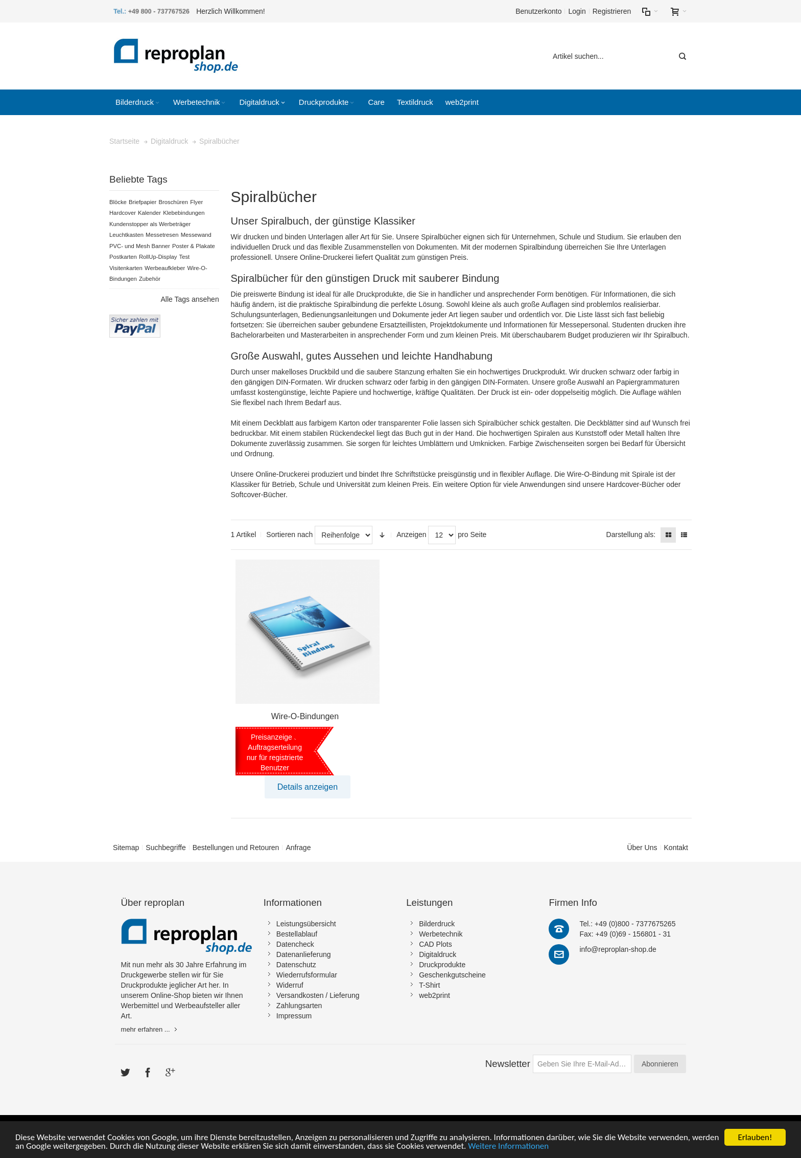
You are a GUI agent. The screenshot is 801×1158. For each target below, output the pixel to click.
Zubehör (149, 279)
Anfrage (298, 847)
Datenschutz (296, 965)
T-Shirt (429, 985)
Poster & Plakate (193, 246)
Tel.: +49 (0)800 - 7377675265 (627, 924)
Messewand (196, 235)
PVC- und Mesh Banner (139, 246)
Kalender (149, 213)
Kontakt (676, 847)
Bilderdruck (437, 924)
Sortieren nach (289, 534)
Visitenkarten (126, 268)
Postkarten (123, 257)
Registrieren (612, 11)
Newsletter (507, 1063)
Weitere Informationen (508, 1146)
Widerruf (289, 985)
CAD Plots (435, 944)
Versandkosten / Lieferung (318, 995)
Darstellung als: (631, 534)
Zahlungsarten (299, 1005)
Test (184, 257)
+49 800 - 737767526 (159, 11)
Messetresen (162, 235)
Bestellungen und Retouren (236, 847)
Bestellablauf (296, 934)
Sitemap (126, 847)
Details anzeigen (307, 787)
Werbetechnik (440, 934)
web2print (434, 995)
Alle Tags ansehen (190, 299)
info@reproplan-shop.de (617, 949)
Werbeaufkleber (165, 268)
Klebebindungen (183, 213)
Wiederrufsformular (306, 975)
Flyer (196, 202)
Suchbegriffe (165, 847)
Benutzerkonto (538, 11)
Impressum (294, 1016)
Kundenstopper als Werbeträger (150, 224)
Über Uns (642, 847)
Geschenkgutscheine (452, 975)
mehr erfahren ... (145, 1029)
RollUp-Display (158, 257)
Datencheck (295, 944)
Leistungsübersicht (306, 924)
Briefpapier (142, 202)
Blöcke (118, 202)
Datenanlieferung (303, 954)
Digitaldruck (437, 954)
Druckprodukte (442, 965)
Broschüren (174, 202)
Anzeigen (411, 534)
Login (576, 11)
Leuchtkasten (126, 235)
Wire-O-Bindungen (305, 716)
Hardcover (122, 213)
